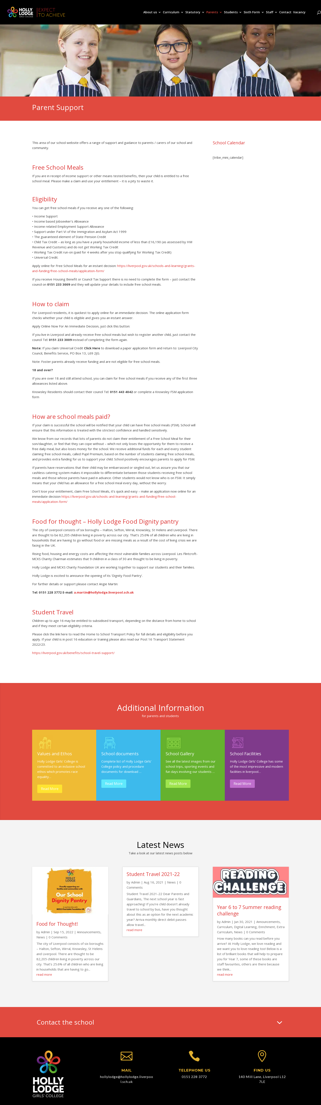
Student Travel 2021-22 (153, 874)
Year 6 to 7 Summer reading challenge (249, 910)
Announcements (88, 932)
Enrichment (266, 927)
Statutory (192, 12)
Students (231, 12)
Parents (212, 12)
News (40, 937)
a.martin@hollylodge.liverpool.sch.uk (104, 592)
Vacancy (299, 12)
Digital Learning (245, 927)
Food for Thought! (57, 923)
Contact (285, 12)
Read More (49, 788)
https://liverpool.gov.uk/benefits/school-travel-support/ (73, 653)
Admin (45, 932)
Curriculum (171, 12)
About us (150, 12)
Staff (269, 12)
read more (44, 974)
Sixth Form (252, 12)
